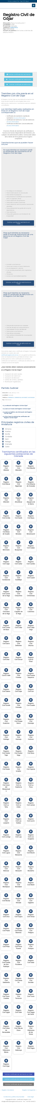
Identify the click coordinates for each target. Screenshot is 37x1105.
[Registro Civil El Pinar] (31, 654)
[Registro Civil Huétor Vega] (18, 748)
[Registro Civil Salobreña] (6, 975)
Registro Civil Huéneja (18, 737)
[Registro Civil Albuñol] (31, 463)
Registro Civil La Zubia (18, 805)
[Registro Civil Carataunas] (6, 572)
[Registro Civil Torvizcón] (18, 991)
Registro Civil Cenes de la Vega (6, 594)
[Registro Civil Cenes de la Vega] (6, 588)
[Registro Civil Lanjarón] (6, 815)
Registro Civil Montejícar (6, 885)
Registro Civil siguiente (29, 1090)
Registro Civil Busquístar (18, 548)
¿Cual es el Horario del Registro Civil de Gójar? (17, 408)
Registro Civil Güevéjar (31, 721)
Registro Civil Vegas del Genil (31, 1012)
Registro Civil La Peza (31, 785)
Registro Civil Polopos (31, 946)
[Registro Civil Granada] (18, 700)
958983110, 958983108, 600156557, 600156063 (21, 397)
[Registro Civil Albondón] (18, 463)
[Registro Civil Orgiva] (18, 911)
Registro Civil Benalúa (18, 532)
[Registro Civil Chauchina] (18, 588)
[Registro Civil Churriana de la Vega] (6, 604)
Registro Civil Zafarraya (18, 1048)
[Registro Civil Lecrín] (31, 815)
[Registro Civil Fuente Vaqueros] (31, 670)
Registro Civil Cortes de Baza (6, 627)
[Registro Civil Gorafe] (6, 700)
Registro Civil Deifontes (18, 643)
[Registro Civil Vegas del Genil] (31, 1007)
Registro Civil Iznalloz (18, 769)
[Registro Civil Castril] (31, 572)
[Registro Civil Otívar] (31, 911)
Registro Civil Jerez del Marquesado (6, 787)
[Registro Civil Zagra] (31, 1043)
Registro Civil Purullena (18, 962)
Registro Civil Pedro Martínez (18, 930)
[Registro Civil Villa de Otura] (18, 1023)
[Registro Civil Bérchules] (6, 542)
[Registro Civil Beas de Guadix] (6, 526)
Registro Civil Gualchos (6, 721)
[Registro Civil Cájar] (6, 558)
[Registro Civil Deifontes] (18, 638)
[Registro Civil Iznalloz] (18, 764)
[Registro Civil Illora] (31, 748)
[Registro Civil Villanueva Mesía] (6, 1043)
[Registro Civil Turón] (31, 991)
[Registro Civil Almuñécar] (18, 494)
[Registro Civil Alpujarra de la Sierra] (31, 494)
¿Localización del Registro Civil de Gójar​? (16, 405)
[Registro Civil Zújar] (6, 1061)
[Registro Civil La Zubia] (18, 799)
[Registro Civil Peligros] (31, 925)
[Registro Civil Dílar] (6, 654)
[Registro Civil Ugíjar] (6, 1007)
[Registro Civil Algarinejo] (18, 479)
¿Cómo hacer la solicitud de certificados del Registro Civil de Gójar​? (16, 417)
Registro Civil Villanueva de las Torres (30, 1030)
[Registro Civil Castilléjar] (18, 572)
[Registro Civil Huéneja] (18, 732)
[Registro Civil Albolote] (6, 463)
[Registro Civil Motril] (31, 879)
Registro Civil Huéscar (31, 737)
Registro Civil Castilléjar (18, 578)
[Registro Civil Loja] (18, 831)
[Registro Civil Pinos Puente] (18, 941)
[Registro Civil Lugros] (6, 847)
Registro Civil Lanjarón (6, 821)
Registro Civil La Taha (6, 805)
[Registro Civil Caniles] (31, 558)
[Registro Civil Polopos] (31, 941)
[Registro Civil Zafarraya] (18, 1043)
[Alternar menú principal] (33, 5)
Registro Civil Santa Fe (18, 980)
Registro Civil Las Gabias (18, 821)
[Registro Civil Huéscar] (31, 732)
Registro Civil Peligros (31, 930)
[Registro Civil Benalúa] (18, 526)
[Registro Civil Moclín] (31, 847)
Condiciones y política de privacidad (13, 1096)
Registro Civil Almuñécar (18, 500)
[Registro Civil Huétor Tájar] (6, 748)
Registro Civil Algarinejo (18, 484)
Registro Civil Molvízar (6, 869)
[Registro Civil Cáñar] (18, 558)
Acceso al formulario (19, 118)
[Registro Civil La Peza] (31, 779)
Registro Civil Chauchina (18, 594)
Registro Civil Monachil (18, 869)
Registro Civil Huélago (6, 737)
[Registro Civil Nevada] (18, 895)
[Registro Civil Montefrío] (31, 863)
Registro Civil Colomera (30, 610)
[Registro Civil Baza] (31, 512)
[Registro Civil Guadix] (31, 700)
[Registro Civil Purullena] (18, 957)
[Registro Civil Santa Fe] (18, 975)
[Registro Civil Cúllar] (18, 622)
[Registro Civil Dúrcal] (18, 654)
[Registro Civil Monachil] (18, 863)
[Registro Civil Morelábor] (18, 879)
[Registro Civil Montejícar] (6, 879)
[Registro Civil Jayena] (31, 764)
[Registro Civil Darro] (6, 638)
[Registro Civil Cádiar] (31, 542)
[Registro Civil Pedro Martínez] (18, 925)
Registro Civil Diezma (31, 643)
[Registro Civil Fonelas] (18, 670)
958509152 (14, 27)
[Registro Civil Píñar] (6, 941)
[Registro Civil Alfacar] (6, 479)
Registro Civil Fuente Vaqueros (31, 675)
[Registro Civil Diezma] (31, 638)
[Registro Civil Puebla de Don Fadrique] (6, 957)
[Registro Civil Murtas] (6, 895)
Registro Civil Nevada (18, 900)
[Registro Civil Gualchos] (6, 716)
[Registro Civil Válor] (18, 1007)
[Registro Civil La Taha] (6, 799)
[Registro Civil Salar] (31, 957)
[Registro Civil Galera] (6, 686)
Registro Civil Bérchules (6, 548)
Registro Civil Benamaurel (31, 532)
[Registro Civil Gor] (31, 686)
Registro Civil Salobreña (6, 980)
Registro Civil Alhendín (6, 500)
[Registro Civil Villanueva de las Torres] (31, 1023)
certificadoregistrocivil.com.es (9, 355)
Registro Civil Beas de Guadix (6, 532)
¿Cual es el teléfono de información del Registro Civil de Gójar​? (18, 412)
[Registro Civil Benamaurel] (31, 526)
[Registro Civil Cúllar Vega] (31, 622)
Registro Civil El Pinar (31, 659)
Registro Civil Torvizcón (18, 996)
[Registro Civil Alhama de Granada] (31, 479)
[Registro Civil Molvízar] (6, 863)
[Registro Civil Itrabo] (6, 764)
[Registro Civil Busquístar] (18, 542)
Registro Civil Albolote (6, 468)
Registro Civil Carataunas (6, 578)
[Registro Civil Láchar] (31, 799)
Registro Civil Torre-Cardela (6, 996)
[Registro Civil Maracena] (18, 847)
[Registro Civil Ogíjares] (31, 895)
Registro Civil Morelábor (18, 885)
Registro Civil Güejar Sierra (18, 721)
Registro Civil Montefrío (31, 869)
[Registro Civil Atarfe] (18, 512)
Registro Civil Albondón (18, 468)
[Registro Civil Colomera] (31, 604)
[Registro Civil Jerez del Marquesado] (6, 779)
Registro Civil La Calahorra (18, 785)
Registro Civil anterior (7, 1090)
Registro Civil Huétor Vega (18, 753)
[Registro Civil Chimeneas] (31, 588)
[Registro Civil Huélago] (6, 732)
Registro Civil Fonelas (18, 675)
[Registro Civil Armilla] (6, 512)
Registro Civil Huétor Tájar (6, 753)
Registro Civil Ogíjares (31, 900)
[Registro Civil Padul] (6, 925)
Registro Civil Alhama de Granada (31, 484)
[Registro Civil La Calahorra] (18, 779)
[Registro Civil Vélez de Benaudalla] (6, 1023)
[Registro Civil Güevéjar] (31, 716)
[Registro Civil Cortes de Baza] (6, 622)
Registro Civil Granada (18, 705)
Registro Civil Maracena (18, 853)
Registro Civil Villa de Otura (18, 1028)
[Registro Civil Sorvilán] (31, 975)
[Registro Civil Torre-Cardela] (6, 991)
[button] (18, 405)
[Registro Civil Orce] (6, 911)
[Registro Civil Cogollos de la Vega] (18, 604)
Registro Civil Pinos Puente (18, 946)
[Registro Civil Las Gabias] (18, 815)
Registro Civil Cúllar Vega (30, 627)
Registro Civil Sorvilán (31, 980)
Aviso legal (30, 1096)
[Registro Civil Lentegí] (6, 831)
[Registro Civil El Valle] (6, 670)
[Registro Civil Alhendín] (6, 494)
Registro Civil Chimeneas (31, 594)
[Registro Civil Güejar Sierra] (18, 716)
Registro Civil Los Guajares (31, 837)
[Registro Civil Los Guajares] (31, 831)
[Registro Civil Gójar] (18, 686)
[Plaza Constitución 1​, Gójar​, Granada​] (18, 52)
